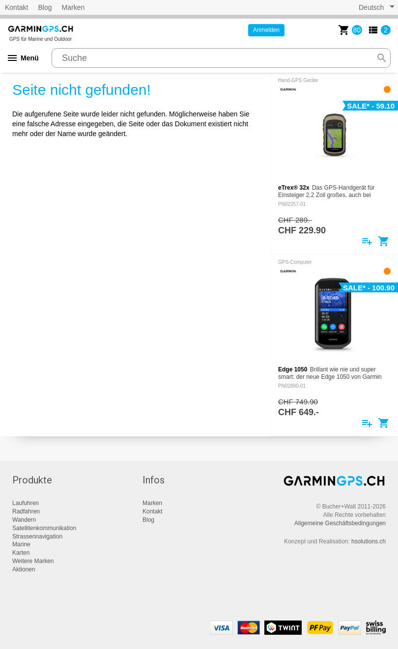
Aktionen (23, 569)
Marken (73, 7)
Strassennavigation (37, 536)
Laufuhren (25, 503)
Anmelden (266, 30)
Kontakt (16, 7)
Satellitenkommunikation (44, 528)
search (382, 58)
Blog (45, 7)
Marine (21, 544)
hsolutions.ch (368, 541)
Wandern (24, 519)
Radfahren (26, 511)
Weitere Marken (33, 561)
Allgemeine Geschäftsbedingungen (340, 523)
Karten (20, 552)
